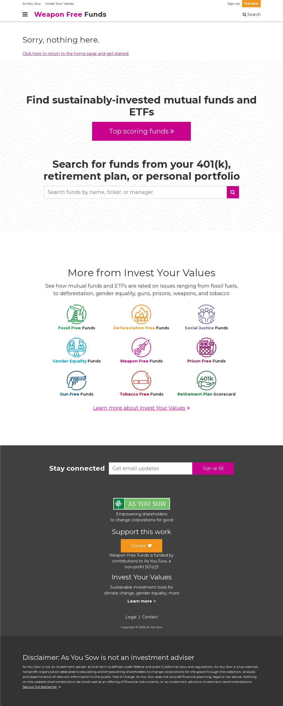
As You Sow (32, 3)
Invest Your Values (59, 3)
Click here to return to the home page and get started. (76, 53)
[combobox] (141, 192)
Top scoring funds (141, 131)
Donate (251, 3)
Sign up (233, 3)
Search (252, 14)
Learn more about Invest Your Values (141, 408)
